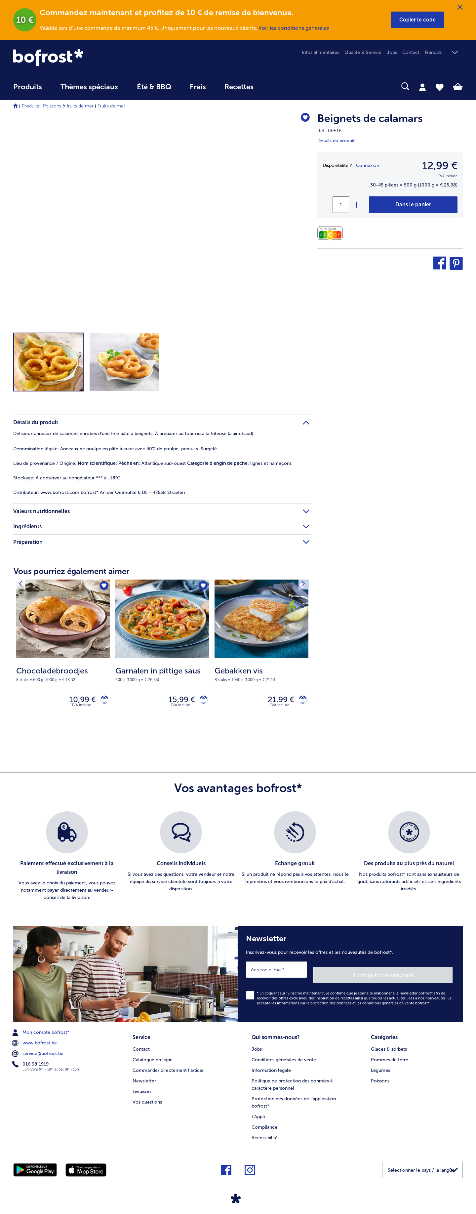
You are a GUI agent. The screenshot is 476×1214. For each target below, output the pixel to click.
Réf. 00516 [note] (329, 131)
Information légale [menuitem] (271, 1065)
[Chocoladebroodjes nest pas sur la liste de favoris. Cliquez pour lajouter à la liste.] (102, 586)
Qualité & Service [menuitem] (362, 52)
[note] (63, 674)
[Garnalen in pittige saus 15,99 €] (162, 656)
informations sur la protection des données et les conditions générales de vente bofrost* (353, 1001)
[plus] (356, 204)
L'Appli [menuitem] (258, 1111)
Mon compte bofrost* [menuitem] (41, 1030)
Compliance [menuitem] (264, 1122)
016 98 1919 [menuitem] (31, 1062)
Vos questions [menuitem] (147, 1097)
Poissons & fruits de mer (68, 106)
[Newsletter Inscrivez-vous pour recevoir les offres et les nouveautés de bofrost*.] (350, 974)
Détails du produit (336, 140)
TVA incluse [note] (81, 708)
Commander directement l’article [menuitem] (168, 1065)
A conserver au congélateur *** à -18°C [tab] (66, 478)
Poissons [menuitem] (380, 1076)
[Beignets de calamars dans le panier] (413, 204)
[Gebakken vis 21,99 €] (261, 656)
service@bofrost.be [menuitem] (38, 1051)
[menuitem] (27, 90)
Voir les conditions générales (293, 28)
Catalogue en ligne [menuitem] (153, 1055)
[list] (238, 859)
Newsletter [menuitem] (144, 1076)
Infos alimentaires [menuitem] (320, 52)
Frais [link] (198, 87)
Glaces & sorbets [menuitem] (389, 1044)
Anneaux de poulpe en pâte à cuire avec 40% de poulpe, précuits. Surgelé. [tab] (115, 449)
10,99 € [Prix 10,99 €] (77, 701)
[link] (80, 57)
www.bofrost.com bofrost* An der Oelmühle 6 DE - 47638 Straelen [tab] (99, 492)
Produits (30, 106)
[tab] (422, 87)
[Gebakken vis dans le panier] (300, 701)
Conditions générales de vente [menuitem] (284, 1055)
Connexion (367, 165)
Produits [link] (27, 87)
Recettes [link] (239, 87)
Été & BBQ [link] (154, 87)
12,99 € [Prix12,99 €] (439, 165)
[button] (417, 20)
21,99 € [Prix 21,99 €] (276, 701)
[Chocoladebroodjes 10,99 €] (63, 656)
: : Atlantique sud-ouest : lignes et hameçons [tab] (152, 463)
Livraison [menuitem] (142, 1086)
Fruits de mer (111, 106)
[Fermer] (460, 7)
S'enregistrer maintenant (413, 972)
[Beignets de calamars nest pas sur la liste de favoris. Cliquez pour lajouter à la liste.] (302, 119)
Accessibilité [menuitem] (265, 1133)
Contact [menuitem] (410, 52)
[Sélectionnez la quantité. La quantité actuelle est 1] (341, 204)
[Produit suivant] (23, 586)
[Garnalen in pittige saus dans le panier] (201, 701)
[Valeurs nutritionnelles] (331, 233)
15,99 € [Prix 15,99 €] (177, 701)
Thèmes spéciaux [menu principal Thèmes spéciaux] (89, 87)
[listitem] (67, 859)
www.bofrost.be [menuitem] (35, 1040)
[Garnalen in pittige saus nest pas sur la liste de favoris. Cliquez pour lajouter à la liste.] (202, 586)
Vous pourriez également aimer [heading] (71, 571)
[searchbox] (276, 86)
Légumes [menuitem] (380, 1065)
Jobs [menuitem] (392, 52)
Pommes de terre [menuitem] (389, 1055)
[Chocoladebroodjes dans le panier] (102, 701)
